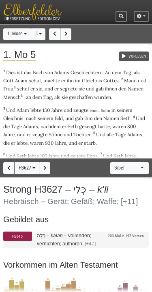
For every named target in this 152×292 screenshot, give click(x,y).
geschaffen (81, 97)
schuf (35, 80)
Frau (8, 89)
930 (49, 143)
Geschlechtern (87, 72)
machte (51, 80)
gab (100, 89)
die (6, 143)
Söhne (55, 134)
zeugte (80, 110)
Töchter (82, 134)
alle (110, 134)
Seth (125, 118)
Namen (135, 89)
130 (46, 110)
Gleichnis (92, 80)
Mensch (12, 97)
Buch (38, 72)
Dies (11, 72)
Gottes (111, 80)
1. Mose (17, 33)
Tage (16, 126)
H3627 (27, 168)
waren (119, 126)
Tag (127, 72)
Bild (59, 118)
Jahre (56, 110)
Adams (61, 72)
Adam (21, 80)
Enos (92, 156)
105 (43, 156)
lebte (35, 110)
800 (131, 126)
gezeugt (88, 126)
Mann (130, 80)
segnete (68, 89)
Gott (8, 80)
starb (90, 143)
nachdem (51, 126)
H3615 (17, 236)
